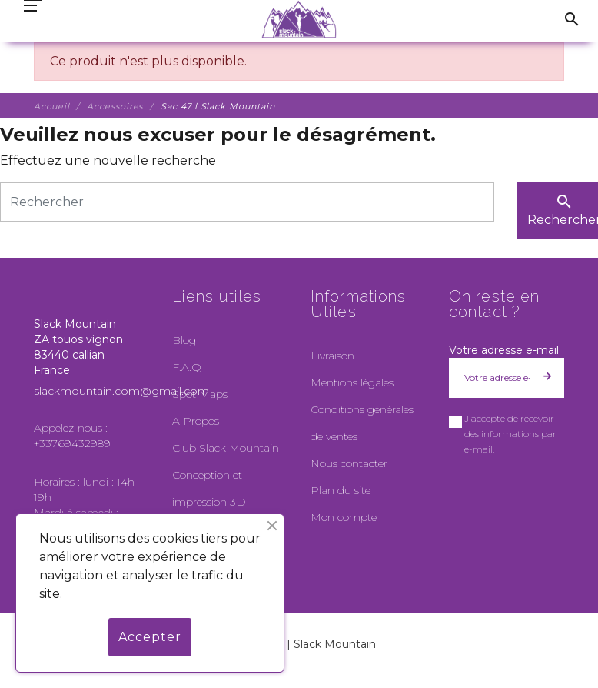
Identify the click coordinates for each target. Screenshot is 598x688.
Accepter (149, 637)
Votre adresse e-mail (504, 350)
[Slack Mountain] (299, 19)
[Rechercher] (247, 202)
